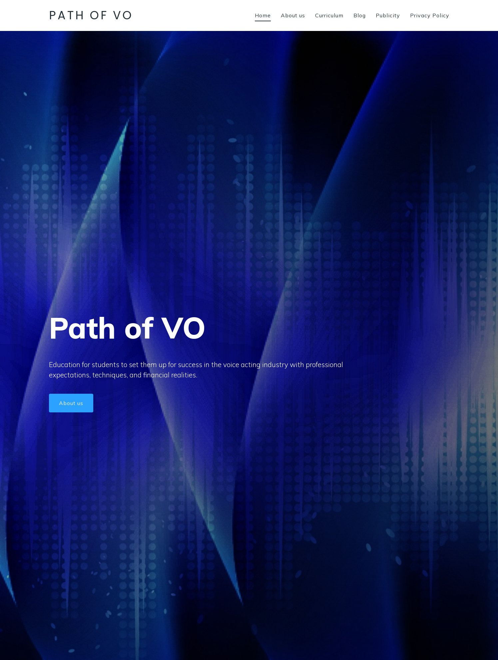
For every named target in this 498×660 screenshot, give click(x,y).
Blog (359, 15)
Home (263, 15)
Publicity (388, 15)
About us (293, 15)
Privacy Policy (429, 15)
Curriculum (329, 15)
